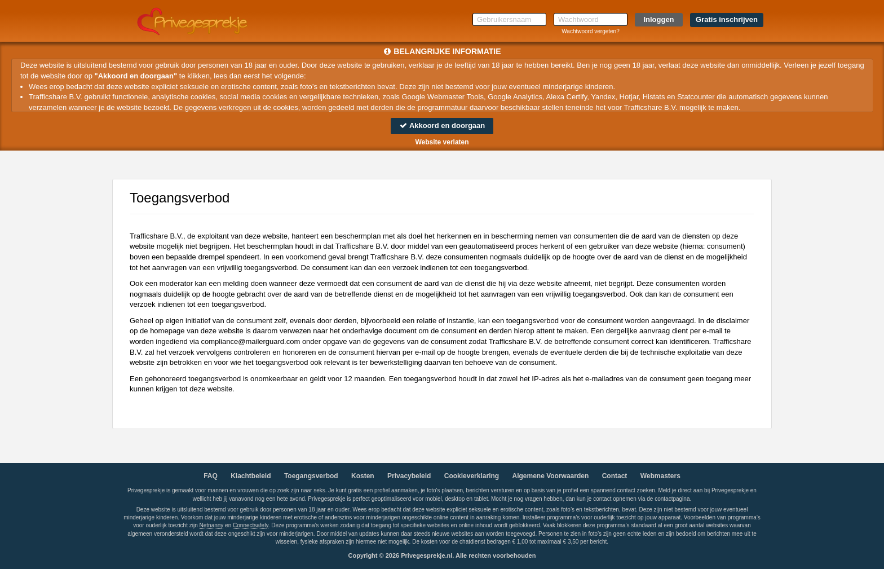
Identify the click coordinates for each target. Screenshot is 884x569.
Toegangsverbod (311, 476)
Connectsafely (250, 525)
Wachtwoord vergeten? (590, 31)
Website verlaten (441, 142)
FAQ (211, 476)
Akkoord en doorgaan (442, 125)
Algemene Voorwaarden (550, 476)
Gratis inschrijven (727, 19)
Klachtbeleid (251, 476)
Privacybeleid (409, 476)
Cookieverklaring (471, 476)
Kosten (362, 476)
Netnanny (212, 525)
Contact (614, 476)
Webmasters (660, 476)
